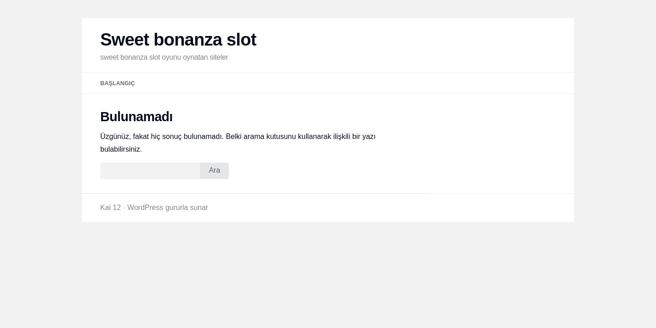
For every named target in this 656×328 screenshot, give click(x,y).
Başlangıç (117, 83)
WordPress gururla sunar (168, 207)
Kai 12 (110, 207)
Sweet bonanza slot (178, 39)
